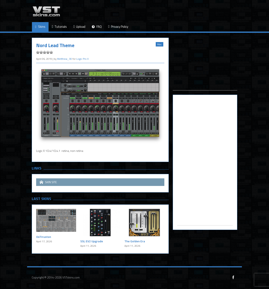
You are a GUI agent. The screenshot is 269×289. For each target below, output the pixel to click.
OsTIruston (43, 237)
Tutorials (59, 26)
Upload (79, 26)
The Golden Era (134, 241)
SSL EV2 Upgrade (91, 241)
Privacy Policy (118, 26)
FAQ (97, 26)
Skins (40, 26)
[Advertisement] (205, 64)
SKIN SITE (48, 182)
